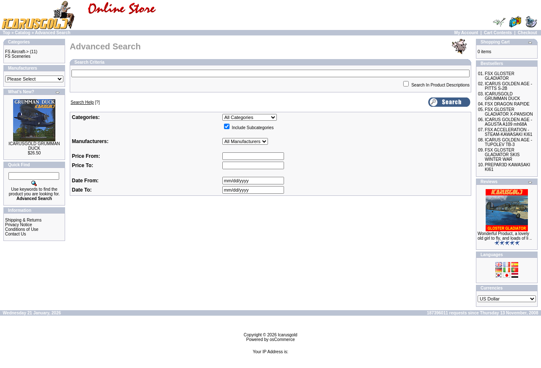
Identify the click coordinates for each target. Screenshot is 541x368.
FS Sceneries (17, 56)
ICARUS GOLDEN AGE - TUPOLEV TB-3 (508, 142)
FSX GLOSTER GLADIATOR (499, 76)
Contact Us (15, 234)
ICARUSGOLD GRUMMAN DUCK (34, 146)
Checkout (527, 32)
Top (7, 32)
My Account (466, 32)
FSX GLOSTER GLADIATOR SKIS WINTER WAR (502, 155)
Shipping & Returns (23, 220)
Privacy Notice (18, 224)
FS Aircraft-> (17, 51)
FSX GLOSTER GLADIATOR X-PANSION (509, 111)
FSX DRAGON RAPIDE (507, 104)
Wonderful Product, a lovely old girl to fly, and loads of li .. (505, 236)
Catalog (22, 32)
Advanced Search (53, 32)
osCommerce (282, 339)
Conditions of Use (21, 229)
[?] (85, 102)
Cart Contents (498, 32)
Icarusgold (287, 335)
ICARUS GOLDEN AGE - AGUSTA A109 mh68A (508, 122)
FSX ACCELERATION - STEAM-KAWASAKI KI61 (509, 132)
